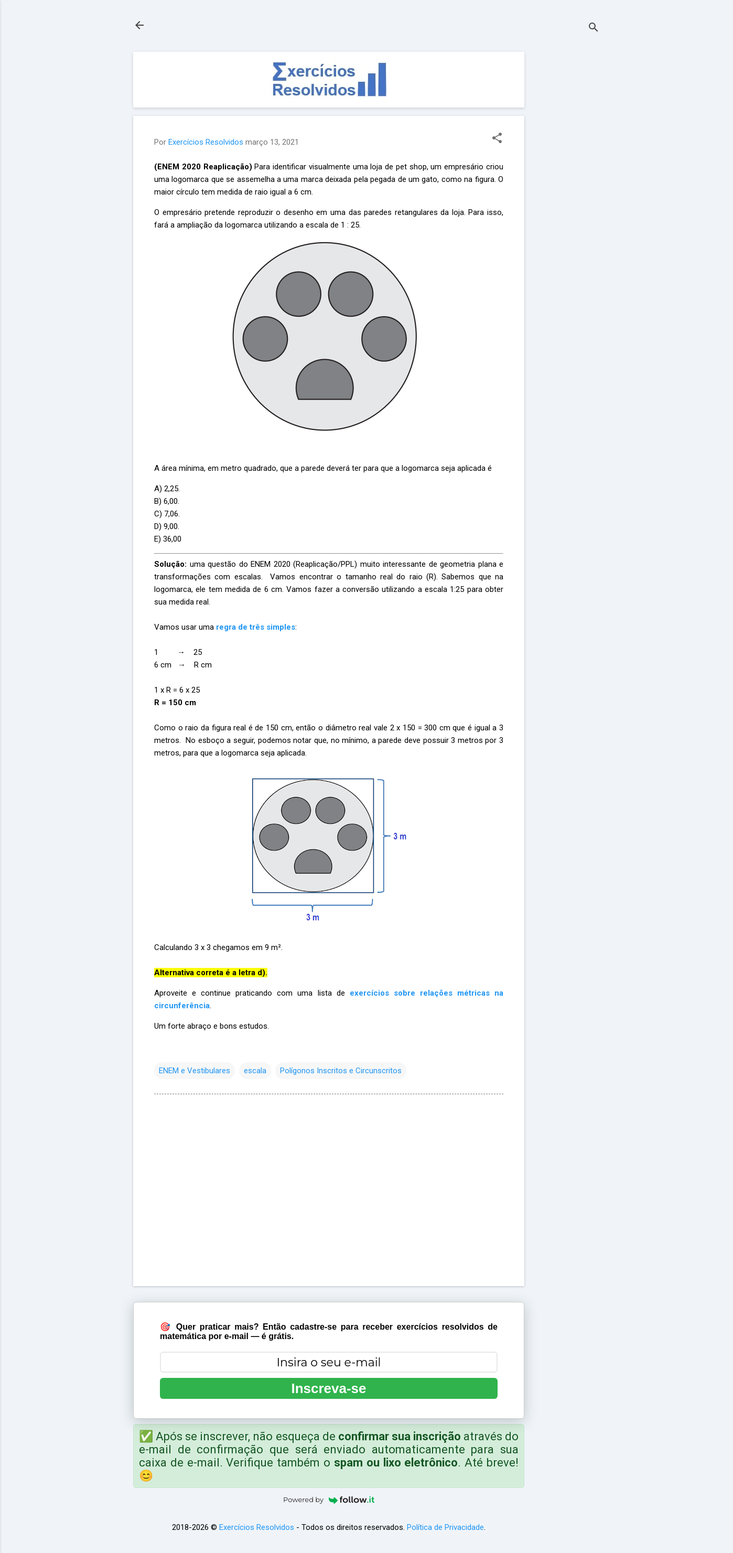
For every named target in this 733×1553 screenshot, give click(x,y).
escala (255, 1070)
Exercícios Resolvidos (256, 1527)
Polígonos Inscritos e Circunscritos (341, 1070)
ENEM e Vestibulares (194, 1070)
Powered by (328, 1499)
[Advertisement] (566, 209)
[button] (497, 139)
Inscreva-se (328, 1388)
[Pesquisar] (593, 29)
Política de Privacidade (445, 1527)
